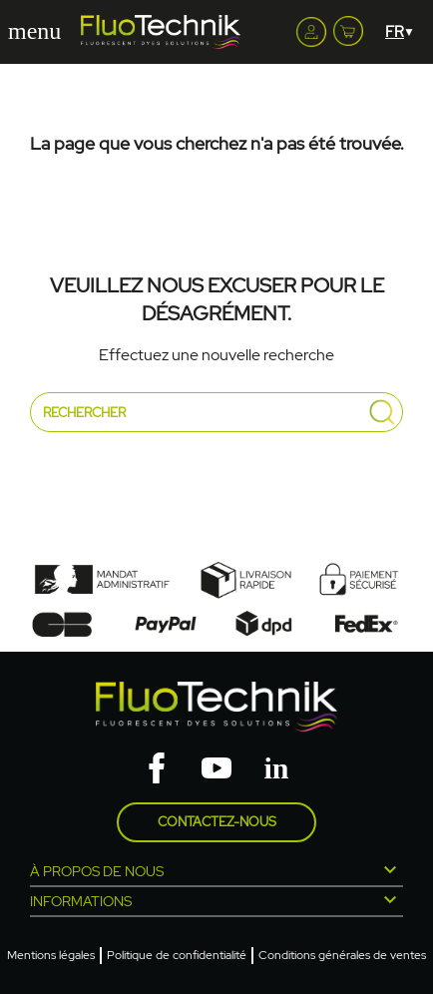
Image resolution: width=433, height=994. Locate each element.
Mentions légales (51, 955)
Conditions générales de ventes (342, 955)
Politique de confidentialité (176, 955)
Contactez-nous (217, 821)
